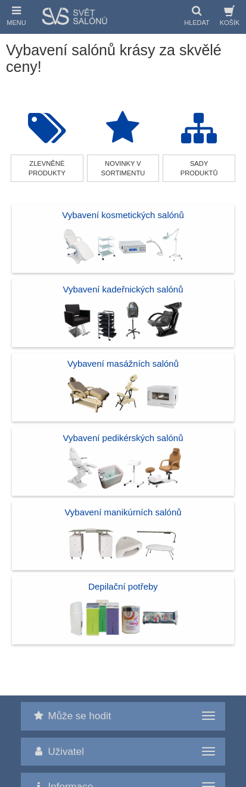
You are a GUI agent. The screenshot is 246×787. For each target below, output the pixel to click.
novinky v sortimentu (123, 168)
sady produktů (199, 168)
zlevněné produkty (47, 168)
